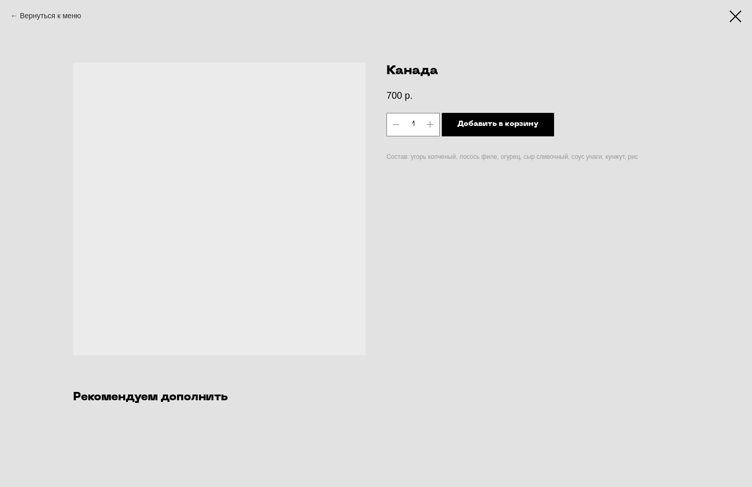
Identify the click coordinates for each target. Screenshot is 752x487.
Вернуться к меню (50, 15)
